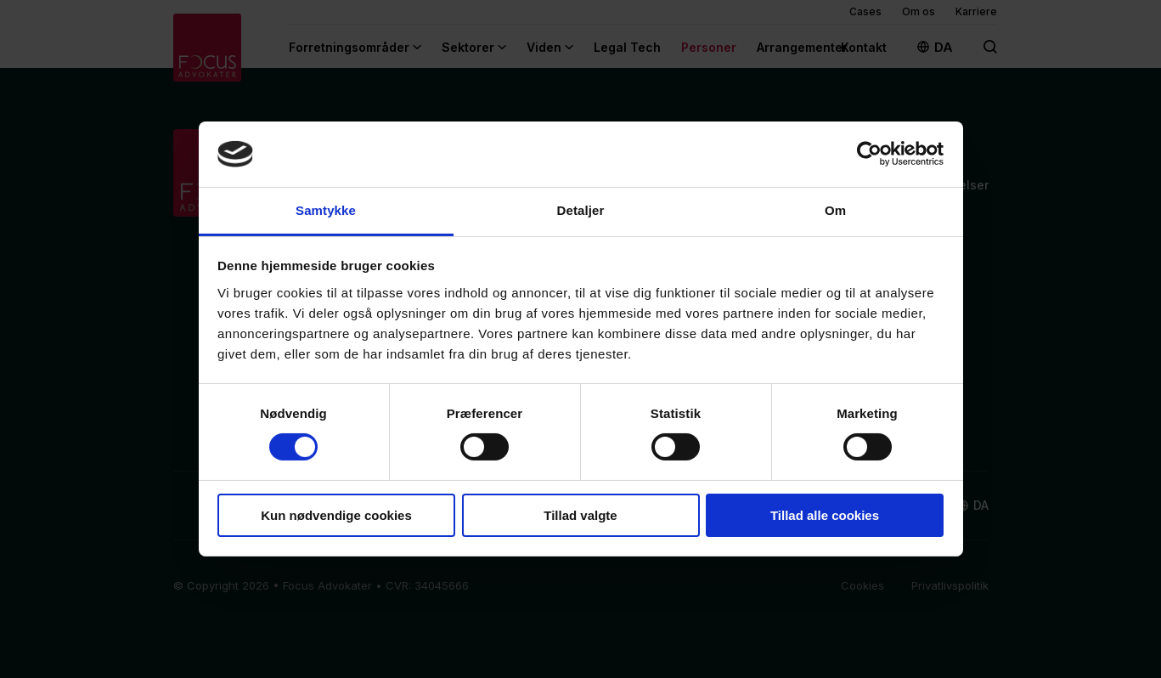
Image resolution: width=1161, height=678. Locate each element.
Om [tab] (835, 210)
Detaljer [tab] (581, 210)
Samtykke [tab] (326, 210)
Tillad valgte (580, 515)
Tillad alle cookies (824, 515)
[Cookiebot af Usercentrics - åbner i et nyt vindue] (869, 154)
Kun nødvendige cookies (336, 515)
